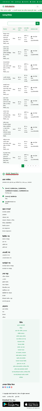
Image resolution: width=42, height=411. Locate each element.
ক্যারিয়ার (21, 377)
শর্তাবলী (4, 397)
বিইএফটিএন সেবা (6, 287)
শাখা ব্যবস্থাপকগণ (6, 228)
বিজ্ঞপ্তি (12, 2)
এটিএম (3, 317)
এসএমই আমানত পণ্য (6, 258)
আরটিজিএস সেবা (5, 290)
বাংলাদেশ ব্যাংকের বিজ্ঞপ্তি (21, 361)
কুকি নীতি (17, 397)
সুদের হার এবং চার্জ (21, 364)
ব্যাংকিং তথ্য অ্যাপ (21, 347)
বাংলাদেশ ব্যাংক (21, 350)
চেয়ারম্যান (4, 215)
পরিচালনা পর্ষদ (5, 217)
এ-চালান (4, 279)
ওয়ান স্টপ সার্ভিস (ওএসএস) (21, 331)
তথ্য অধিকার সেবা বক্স (21, 339)
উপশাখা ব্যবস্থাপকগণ (6, 231)
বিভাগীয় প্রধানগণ (5, 226)
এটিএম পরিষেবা (5, 276)
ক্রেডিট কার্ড (4, 244)
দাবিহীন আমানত (21, 333)
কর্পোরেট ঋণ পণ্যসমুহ (7, 268)
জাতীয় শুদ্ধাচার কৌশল (21, 336)
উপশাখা (4, 314)
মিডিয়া (21, 328)
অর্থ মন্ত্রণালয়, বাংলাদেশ (21, 353)
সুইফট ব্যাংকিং (5, 282)
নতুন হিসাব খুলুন (18, 2)
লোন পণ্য (4, 242)
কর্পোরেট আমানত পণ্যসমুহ (8, 266)
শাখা (3, 312)
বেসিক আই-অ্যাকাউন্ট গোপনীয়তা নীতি (21, 366)
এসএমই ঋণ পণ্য (6, 255)
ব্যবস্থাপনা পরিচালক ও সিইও (8, 220)
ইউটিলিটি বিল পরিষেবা (7, 293)
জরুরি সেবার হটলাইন (21, 358)
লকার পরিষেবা (5, 285)
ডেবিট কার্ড (4, 247)
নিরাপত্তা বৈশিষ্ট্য (21, 344)
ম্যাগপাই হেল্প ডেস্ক (6, 301)
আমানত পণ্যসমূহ (5, 239)
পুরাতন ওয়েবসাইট (21, 325)
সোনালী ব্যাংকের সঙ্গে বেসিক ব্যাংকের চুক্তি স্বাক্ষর (26, 10)
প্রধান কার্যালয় (5, 309)
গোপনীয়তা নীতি (10, 397)
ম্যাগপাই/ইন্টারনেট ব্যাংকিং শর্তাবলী (21, 374)
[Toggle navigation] (38, 6)
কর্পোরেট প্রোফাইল (6, 212)
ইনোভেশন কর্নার (21, 342)
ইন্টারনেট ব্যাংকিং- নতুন (7, 298)
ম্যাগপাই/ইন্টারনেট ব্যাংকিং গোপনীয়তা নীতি (21, 372)
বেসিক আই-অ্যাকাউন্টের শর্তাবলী (21, 369)
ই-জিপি (4, 296)
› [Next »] (38, 166)
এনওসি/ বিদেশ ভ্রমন (6, 2)
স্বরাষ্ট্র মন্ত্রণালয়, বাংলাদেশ (21, 355)
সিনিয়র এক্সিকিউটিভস (6, 223)
